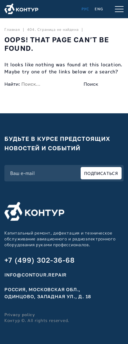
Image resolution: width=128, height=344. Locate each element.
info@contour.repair (35, 274)
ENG (99, 8)
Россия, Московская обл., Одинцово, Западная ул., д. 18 (47, 292)
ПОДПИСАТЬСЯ (101, 173)
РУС (85, 8)
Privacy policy (19, 314)
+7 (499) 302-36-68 (39, 260)
